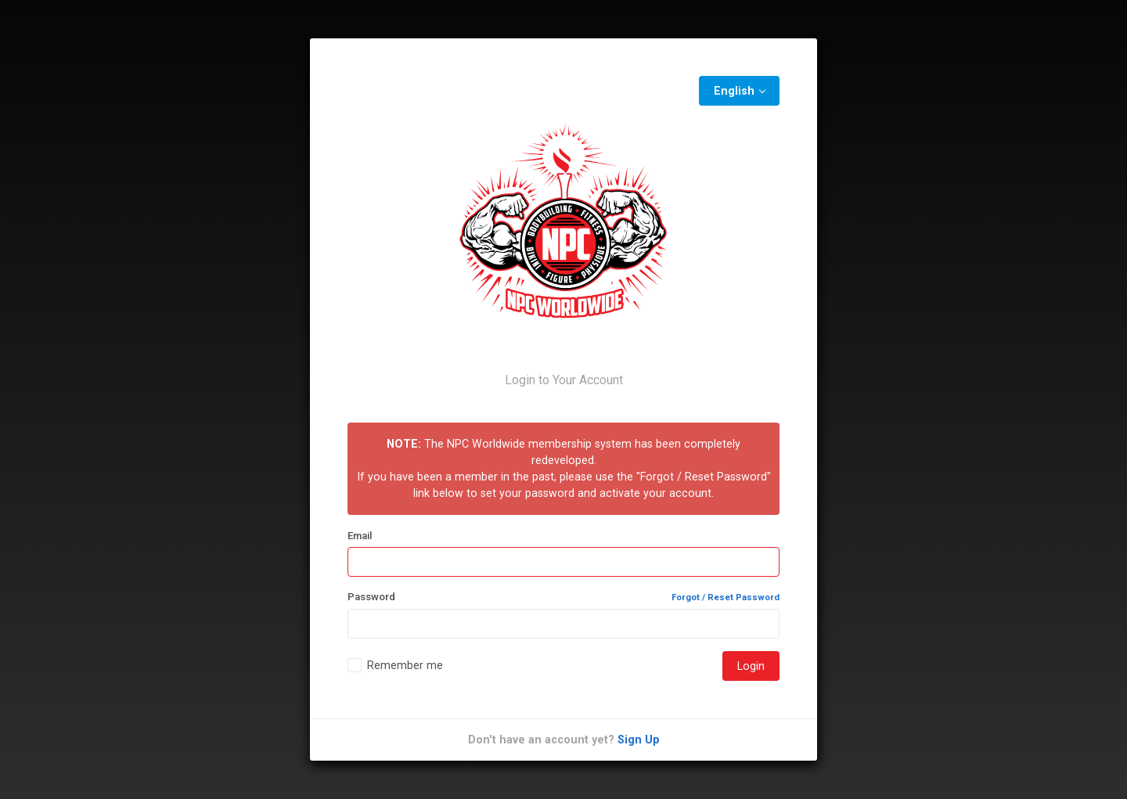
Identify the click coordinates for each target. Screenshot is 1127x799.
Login (751, 666)
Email (359, 536)
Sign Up (639, 739)
